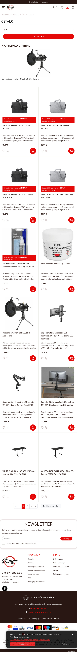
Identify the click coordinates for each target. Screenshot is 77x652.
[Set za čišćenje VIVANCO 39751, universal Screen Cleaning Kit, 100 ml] (33, 289)
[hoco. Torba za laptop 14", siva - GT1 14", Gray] (71, 151)
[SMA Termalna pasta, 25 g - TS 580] (71, 289)
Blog (29, 578)
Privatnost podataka (61, 566)
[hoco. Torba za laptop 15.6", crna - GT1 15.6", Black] (33, 220)
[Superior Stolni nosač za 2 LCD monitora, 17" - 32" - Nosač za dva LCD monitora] (71, 358)
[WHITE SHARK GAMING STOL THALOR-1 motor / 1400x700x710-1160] (71, 497)
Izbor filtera (39, 36)
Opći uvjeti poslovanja (36, 566)
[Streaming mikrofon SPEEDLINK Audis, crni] (33, 358)
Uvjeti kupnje (58, 559)
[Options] (66, 644)
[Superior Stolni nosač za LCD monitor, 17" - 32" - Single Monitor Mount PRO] (33, 427)
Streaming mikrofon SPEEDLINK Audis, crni (20, 79)
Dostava (56, 570)
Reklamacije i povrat (61, 574)
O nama (30, 563)
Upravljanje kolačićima (36, 581)
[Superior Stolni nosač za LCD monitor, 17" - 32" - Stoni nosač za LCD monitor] (71, 427)
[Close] (22, 644)
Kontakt (31, 559)
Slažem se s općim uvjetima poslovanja (21, 543)
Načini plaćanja (59, 563)
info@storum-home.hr (40, 612)
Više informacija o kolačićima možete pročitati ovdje (30, 640)
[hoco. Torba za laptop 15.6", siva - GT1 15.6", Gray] (71, 220)
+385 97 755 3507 (39, 608)
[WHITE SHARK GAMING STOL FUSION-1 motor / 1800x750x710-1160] (33, 497)
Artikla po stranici (50, 506)
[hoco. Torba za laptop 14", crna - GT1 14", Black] (33, 151)
